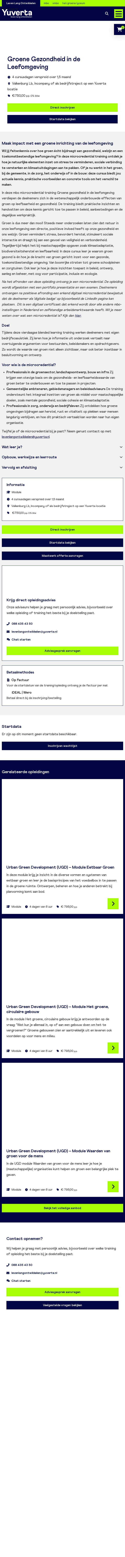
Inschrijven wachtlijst (62, 745)
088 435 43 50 (19, 623)
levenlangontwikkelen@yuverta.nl (26, 437)
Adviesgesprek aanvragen (62, 650)
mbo (46, 3)
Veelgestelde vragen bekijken (62, 1305)
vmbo (55, 3)
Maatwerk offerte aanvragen (62, 555)
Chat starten (19, 639)
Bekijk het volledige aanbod (62, 1208)
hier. (78, 315)
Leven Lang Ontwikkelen (21, 3)
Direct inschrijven (62, 107)
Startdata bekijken (62, 119)
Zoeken (106, 13)
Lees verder (113, 903)
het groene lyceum (73, 3)
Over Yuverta (10, 9)
